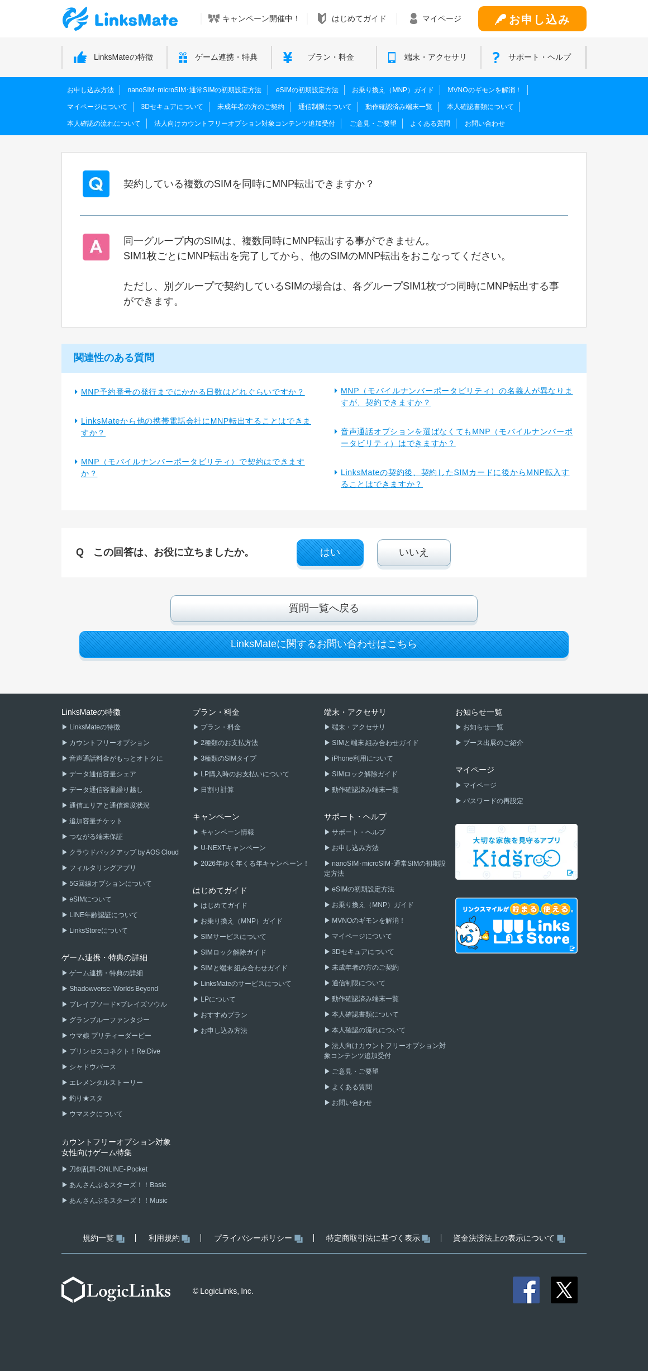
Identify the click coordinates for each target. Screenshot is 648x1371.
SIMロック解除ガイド (232, 952)
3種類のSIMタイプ (227, 758)
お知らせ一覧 (482, 727)
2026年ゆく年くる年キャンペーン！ (254, 863)
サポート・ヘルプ (358, 832)
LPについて (217, 999)
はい (330, 552)
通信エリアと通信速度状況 (109, 805)
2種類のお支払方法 (228, 743)
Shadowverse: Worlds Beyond (113, 989)
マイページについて (97, 107)
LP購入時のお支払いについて (244, 774)
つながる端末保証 (95, 837)
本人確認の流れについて (104, 123)
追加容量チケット (95, 821)
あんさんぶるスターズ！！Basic (117, 1185)
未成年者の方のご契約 (250, 107)
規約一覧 (104, 1238)
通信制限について (325, 107)
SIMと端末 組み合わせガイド (243, 968)
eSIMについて (90, 899)
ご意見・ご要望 (373, 123)
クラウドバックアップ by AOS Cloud (123, 852)
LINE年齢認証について (103, 915)
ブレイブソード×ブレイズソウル (117, 1004)
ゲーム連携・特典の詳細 (105, 973)
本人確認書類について (480, 107)
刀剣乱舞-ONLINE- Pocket (107, 1169)
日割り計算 (216, 790)
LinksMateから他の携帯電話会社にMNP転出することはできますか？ (196, 426)
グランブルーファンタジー (109, 1020)
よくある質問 (430, 123)
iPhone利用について (362, 758)
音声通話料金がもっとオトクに (115, 758)
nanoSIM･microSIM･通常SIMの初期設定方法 (194, 90)
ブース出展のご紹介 (492, 743)
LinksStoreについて (98, 930)
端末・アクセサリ (358, 727)
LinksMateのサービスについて (245, 984)
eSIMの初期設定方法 (307, 90)
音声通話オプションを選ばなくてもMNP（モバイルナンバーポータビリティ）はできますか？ (457, 437)
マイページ (479, 785)
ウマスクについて (95, 1114)
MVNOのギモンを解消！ (485, 90)
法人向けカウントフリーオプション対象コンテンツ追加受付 (244, 123)
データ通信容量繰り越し (105, 790)
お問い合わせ (485, 123)
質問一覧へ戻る (324, 608)
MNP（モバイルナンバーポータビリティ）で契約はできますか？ (193, 467)
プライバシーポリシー (258, 1238)
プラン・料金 (220, 727)
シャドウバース (92, 1067)
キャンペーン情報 (226, 832)
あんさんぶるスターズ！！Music (118, 1200)
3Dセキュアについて (172, 107)
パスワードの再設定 (492, 801)
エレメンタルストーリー (105, 1083)
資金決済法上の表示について (509, 1238)
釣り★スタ (85, 1098)
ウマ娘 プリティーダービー (109, 1036)
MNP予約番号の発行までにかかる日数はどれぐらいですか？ (193, 391)
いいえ (414, 552)
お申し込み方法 (90, 90)
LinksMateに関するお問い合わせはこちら (324, 643)
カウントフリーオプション (109, 743)
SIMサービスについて (232, 937)
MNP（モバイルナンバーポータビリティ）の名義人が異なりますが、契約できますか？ (457, 396)
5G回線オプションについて (110, 884)
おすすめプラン (223, 1015)
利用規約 (169, 1238)
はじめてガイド (223, 905)
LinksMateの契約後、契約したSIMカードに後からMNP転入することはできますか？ (455, 478)
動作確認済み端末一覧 (398, 107)
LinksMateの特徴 (94, 727)
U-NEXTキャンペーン (232, 848)
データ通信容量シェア (102, 774)
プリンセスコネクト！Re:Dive (114, 1051)
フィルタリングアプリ (102, 868)
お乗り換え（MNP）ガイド (393, 90)
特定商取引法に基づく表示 (378, 1238)
